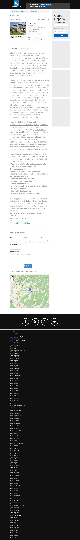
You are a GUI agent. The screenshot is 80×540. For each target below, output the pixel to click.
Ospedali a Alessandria (15, 410)
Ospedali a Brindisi (14, 355)
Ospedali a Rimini (14, 393)
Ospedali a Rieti (13, 522)
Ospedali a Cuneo (14, 427)
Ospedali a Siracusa (14, 462)
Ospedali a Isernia (14, 433)
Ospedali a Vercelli (14, 470)
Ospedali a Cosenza (14, 425)
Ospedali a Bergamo (14, 417)
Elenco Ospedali (22, 11)
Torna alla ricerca (15, 15)
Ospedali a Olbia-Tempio (15, 447)
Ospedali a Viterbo (14, 537)
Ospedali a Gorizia (14, 432)
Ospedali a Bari (13, 478)
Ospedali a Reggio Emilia (15, 457)
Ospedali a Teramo (14, 464)
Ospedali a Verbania (14, 534)
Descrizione (14, 48)
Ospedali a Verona (14, 535)
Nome (11, 237)
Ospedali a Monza (14, 378)
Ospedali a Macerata (15, 438)
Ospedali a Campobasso (15, 357)
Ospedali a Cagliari (14, 420)
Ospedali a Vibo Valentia (15, 407)
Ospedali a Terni (14, 529)
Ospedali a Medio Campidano (17, 505)
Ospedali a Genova (14, 367)
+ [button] (12, 277)
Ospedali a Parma (14, 514)
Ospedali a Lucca (14, 373)
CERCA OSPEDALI (34, 4)
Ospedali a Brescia (14, 483)
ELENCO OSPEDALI (46, 4)
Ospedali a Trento (14, 530)
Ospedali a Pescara (14, 387)
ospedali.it (12, 331)
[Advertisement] (66, 53)
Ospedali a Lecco (14, 372)
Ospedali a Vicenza (14, 472)
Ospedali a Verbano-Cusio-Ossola (17, 405)
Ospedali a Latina (14, 435)
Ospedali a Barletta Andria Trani (17, 350)
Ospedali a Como (14, 360)
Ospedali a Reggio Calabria (16, 392)
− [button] (12, 279)
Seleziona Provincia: (60, 22)
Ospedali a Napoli (14, 509)
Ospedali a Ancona (14, 475)
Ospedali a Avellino (14, 413)
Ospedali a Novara (14, 380)
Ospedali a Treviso (14, 402)
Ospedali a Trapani (14, 465)
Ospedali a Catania (14, 358)
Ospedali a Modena (14, 507)
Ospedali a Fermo (14, 363)
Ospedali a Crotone (14, 362)
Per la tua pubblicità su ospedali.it (17, 340)
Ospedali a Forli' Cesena (15, 430)
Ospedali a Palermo (14, 448)
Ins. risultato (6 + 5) (15, 244)
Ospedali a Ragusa (14, 455)
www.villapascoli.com (38, 38)
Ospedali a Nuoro (14, 445)
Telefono (40, 237)
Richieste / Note (14, 251)
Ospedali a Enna (13, 492)
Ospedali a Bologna (14, 353)
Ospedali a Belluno (14, 480)
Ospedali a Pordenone (15, 453)
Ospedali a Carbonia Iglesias (16, 422)
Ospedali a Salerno (14, 395)
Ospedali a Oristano (14, 512)
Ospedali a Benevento (15, 352)
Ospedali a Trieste (14, 467)
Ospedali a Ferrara (14, 428)
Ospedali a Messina (14, 377)
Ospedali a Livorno (14, 437)
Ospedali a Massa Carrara (16, 375)
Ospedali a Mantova (14, 503)
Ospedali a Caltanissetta (15, 485)
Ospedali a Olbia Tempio (15, 382)
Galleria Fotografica (25, 48)
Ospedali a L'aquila (14, 498)
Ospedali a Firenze (14, 493)
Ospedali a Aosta (14, 346)
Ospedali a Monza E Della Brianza (18, 443)
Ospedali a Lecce (14, 500)
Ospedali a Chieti (14, 488)
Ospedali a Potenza (14, 519)
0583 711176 (18, 220)
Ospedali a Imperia (14, 368)
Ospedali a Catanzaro (15, 423)
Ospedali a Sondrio (14, 527)
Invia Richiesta (28, 266)
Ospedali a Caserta (14, 487)
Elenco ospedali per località (16, 342)
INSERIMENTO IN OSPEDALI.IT (37, 6)
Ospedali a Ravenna (14, 520)
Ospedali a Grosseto (14, 497)
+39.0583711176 (43, 20)
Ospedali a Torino (14, 400)
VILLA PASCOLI (32, 23)
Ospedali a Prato (14, 390)
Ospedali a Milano (14, 442)
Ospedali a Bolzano (14, 418)
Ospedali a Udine (14, 532)
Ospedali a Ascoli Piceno (15, 477)
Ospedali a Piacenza (14, 452)
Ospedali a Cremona (14, 490)
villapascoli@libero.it (38, 40)
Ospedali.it (14, 11)
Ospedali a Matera (14, 440)
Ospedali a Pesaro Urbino (16, 515)
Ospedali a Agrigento (15, 345)
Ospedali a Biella (14, 482)
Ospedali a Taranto (14, 398)
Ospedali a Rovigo (14, 524)
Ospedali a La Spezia (15, 370)
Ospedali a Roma (14, 458)
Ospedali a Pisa (13, 517)
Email (25, 237)
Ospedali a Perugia (14, 450)
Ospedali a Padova (14, 383)
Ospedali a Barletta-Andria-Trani (17, 415)
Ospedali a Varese (14, 403)
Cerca (61, 35)
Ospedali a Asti (13, 348)
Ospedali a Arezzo (14, 412)
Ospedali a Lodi (13, 502)
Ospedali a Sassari (14, 460)
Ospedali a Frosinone (15, 495)
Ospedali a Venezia (14, 469)
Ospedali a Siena (14, 397)
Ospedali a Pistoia (14, 388)
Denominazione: (58, 28)
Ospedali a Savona (14, 525)
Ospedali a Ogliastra (14, 510)
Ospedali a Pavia (14, 385)
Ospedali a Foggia (14, 365)
